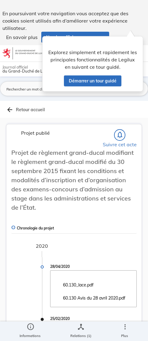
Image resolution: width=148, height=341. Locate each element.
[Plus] (124, 331)
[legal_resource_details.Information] (30, 331)
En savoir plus (22, 37)
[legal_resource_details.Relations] (80, 331)
